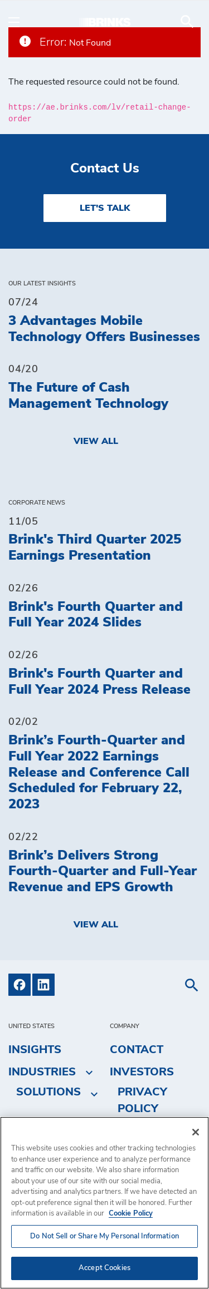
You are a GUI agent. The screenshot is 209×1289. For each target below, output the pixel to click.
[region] (104, 1203)
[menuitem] (187, 21)
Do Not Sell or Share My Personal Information (104, 1236)
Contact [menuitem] (136, 1049)
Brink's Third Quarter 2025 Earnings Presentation (94, 547)
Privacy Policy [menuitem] (142, 1100)
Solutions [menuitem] (48, 1092)
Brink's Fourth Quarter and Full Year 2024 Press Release (99, 682)
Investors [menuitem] (142, 1072)
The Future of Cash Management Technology (88, 396)
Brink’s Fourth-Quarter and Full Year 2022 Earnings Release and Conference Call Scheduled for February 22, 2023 (98, 772)
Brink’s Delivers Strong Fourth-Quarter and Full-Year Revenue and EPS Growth (102, 872)
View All (96, 441)
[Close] (195, 1132)
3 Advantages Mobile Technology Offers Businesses (104, 329)
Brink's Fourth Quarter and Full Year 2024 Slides (95, 615)
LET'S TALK (105, 208)
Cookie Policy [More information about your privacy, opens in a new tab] (131, 1213)
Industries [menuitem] (42, 1072)
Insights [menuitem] (34, 1049)
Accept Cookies (104, 1268)
